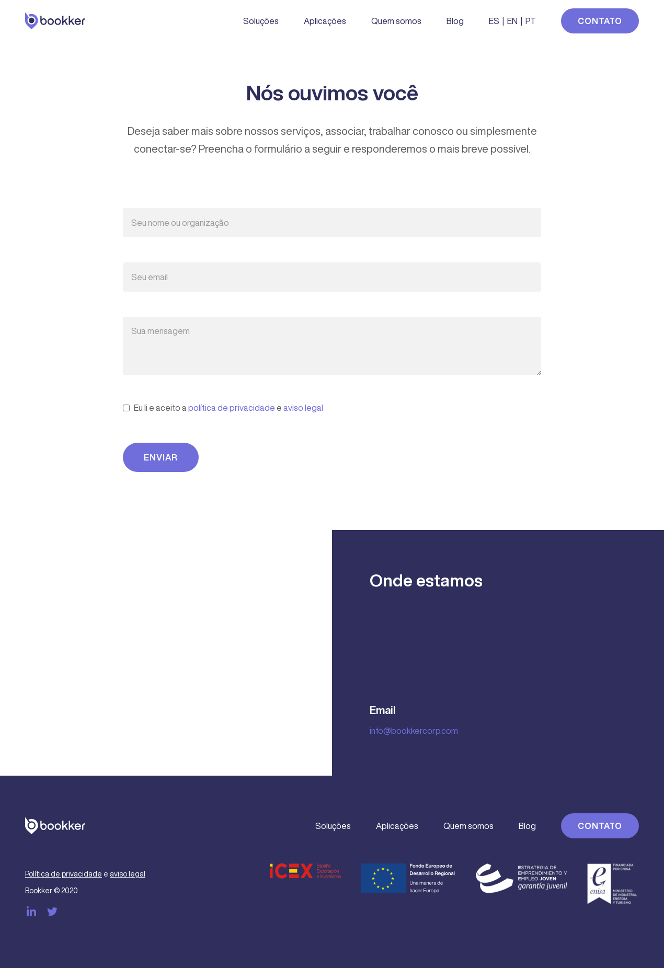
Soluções (261, 21)
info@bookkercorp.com (414, 731)
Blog (455, 21)
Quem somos (396, 21)
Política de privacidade (63, 874)
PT (530, 21)
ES (494, 21)
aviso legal (303, 408)
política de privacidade (231, 408)
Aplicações (325, 21)
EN (512, 21)
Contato (600, 21)
